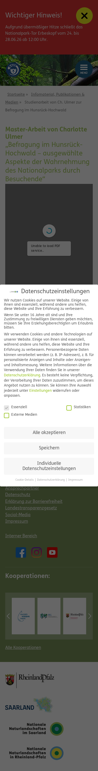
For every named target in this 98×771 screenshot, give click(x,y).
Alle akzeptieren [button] (49, 433)
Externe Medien (20, 415)
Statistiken (78, 407)
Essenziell (15, 407)
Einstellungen (40, 391)
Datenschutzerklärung (22, 375)
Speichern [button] (49, 448)
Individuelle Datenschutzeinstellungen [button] (49, 466)
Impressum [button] (75, 480)
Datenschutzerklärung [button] (51, 480)
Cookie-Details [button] (24, 480)
